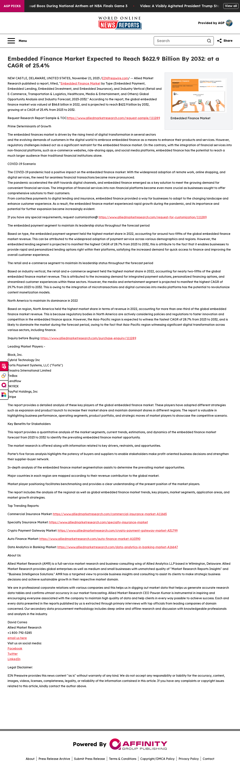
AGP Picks (12, 6)
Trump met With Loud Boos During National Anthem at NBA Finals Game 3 (67, 6)
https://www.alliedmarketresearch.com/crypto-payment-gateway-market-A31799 (118, 530)
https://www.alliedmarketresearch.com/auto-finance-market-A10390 (89, 539)
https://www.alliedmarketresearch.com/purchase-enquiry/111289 (88, 338)
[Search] (179, 40)
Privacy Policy (188, 759)
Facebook (15, 648)
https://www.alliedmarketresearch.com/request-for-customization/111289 (153, 217)
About (30, 759)
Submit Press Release (89, 759)
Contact (208, 759)
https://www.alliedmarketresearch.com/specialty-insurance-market (98, 522)
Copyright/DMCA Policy (157, 759)
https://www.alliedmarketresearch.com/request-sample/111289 (113, 118)
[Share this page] (224, 41)
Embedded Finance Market (80, 83)
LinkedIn (14, 659)
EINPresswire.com (115, 78)
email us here (17, 638)
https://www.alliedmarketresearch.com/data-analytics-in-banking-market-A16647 (117, 547)
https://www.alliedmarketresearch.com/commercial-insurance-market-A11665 (110, 514)
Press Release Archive (54, 759)
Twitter (13, 654)
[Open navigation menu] (17, 41)
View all (231, 6)
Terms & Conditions (122, 759)
